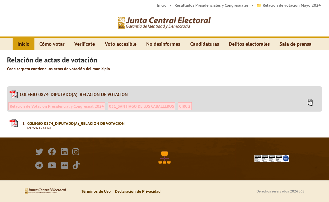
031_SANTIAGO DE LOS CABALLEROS (141, 106)
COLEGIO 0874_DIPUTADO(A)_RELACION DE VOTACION (76, 123)
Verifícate (84, 44)
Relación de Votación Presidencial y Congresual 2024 (57, 106)
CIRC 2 (184, 106)
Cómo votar (52, 44)
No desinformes (163, 44)
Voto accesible (120, 44)
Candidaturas (204, 44)
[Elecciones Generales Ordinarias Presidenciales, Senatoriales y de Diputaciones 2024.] (164, 23)
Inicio (23, 44)
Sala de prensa (295, 44)
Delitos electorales (249, 44)
